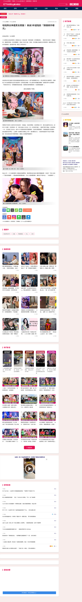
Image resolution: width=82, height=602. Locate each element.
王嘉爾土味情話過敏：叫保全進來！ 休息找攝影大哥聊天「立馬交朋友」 (10, 441)
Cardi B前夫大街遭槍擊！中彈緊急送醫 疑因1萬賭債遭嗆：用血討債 (19, 503)
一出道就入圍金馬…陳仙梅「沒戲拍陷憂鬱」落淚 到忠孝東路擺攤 (18, 542)
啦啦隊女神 (6, 234)
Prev (4, 360)
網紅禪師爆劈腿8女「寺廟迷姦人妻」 (73, 26)
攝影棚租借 (28, 1)
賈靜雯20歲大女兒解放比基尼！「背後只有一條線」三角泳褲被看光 (18, 548)
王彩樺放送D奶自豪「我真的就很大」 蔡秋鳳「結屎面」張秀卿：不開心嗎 (29, 441)
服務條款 (78, 162)
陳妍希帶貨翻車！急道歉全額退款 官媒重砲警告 (73, 77)
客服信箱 (73, 162)
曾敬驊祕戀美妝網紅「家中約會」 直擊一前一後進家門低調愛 (48, 312)
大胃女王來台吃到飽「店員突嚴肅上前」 (73, 68)
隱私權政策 (65, 164)
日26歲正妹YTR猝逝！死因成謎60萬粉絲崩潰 (73, 103)
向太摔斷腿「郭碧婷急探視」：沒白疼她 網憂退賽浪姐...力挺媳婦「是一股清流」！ (47, 424)
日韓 (46, 8)
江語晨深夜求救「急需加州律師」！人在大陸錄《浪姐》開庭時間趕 (29, 333)
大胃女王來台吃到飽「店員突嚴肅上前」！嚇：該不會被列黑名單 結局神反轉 (48, 290)
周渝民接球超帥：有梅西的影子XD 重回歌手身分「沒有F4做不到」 (29, 424)
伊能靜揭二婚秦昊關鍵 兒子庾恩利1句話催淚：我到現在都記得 (10, 290)
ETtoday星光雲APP (20, 1)
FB (75, 4)
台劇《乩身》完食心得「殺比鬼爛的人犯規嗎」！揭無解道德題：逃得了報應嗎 (21, 523)
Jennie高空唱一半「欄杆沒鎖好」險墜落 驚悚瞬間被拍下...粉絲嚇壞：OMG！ (47, 390)
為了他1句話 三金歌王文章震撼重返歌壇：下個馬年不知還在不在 (18, 491)
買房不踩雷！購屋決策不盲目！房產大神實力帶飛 (74, 134)
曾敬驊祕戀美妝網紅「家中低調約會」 (73, 95)
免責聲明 (75, 164)
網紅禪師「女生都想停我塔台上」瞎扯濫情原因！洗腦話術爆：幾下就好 (28, 290)
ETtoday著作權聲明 (25, 221)
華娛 (56, 8)
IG (78, 4)
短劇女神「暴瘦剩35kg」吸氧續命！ (17, 14)
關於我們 (73, 161)
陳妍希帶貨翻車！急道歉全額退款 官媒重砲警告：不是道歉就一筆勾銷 (10, 312)
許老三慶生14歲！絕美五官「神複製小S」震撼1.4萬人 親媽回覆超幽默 (48, 268)
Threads (71, 4)
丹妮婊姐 (20, 234)
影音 (36, 8)
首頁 (5, 8)
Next (54, 360)
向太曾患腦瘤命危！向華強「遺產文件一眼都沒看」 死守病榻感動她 (19, 516)
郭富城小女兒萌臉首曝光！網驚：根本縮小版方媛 (73, 86)
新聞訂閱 (35, 1)
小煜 (32, 234)
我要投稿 (65, 161)
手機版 (13, 1)
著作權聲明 (70, 164)
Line (73, 4)
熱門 (25, 8)
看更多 (30, 448)
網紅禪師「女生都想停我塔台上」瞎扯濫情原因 (73, 59)
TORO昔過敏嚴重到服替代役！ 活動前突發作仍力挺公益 (16, 529)
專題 (77, 8)
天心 (27, 234)
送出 (67, 4)
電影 (66, 8)
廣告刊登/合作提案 (67, 162)
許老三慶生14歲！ (71, 43)
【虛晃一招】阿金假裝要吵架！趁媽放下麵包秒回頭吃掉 (29, 457)
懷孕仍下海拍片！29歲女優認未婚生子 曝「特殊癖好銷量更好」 (29, 268)
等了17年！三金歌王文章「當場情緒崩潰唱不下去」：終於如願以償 (18, 510)
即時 (15, 8)
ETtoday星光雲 (12, 4)
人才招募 (69, 161)
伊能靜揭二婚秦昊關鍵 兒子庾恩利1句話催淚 (73, 50)
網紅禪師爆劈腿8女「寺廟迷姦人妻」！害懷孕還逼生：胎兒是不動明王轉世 (10, 268)
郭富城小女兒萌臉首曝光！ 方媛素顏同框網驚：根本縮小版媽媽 (29, 312)
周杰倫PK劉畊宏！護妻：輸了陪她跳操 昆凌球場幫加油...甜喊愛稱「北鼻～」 (29, 390)
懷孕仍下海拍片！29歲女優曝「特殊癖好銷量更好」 (73, 34)
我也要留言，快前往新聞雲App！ (29, 592)
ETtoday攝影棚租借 (74, 146)
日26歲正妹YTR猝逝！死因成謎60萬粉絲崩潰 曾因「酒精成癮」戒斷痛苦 (10, 333)
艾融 (14, 234)
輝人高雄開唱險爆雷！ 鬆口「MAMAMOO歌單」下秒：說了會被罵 (18, 497)
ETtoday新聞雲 (7, 1)
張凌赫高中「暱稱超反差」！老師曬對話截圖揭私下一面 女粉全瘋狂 (19, 535)
